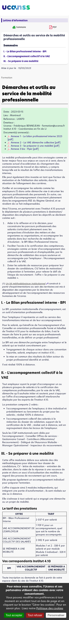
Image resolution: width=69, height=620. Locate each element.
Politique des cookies (49, 608)
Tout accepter (14, 615)
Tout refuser (35, 615)
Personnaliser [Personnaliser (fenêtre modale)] (56, 615)
